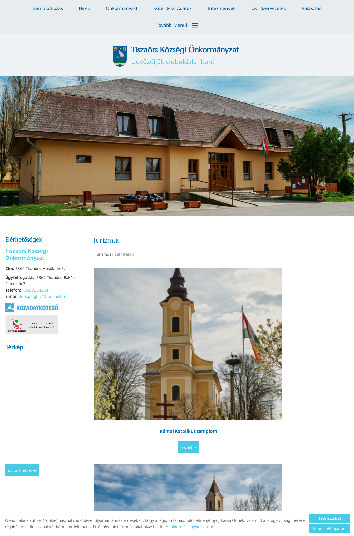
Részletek (124, 328)
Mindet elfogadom (330, 528)
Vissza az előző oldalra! (124, 359)
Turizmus (103, 239)
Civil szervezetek (268, 8)
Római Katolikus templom (124, 309)
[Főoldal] (106, 38)
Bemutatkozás (48, 8)
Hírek (84, 8)
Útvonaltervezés (22, 456)
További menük (177, 25)
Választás (311, 8)
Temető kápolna (188, 306)
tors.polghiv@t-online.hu (42, 282)
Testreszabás (329, 518)
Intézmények (221, 8)
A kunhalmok (253, 306)
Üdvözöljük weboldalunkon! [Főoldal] (187, 39)
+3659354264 (35, 275)
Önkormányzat (121, 8)
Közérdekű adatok (172, 8)
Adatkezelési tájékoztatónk (190, 526)
